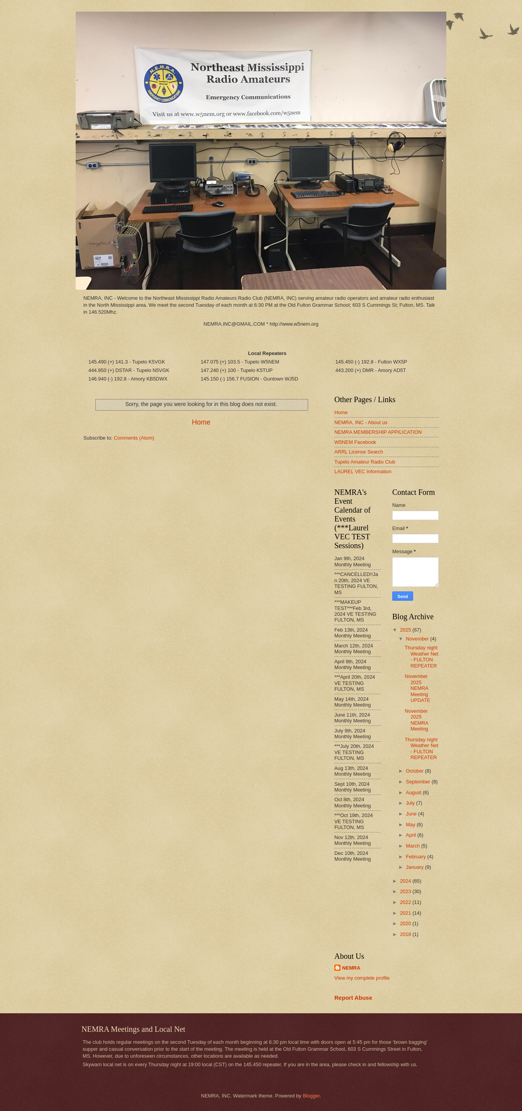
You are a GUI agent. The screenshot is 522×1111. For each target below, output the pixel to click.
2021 (406, 913)
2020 (406, 923)
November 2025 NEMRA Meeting (416, 720)
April (411, 835)
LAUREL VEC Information (363, 471)
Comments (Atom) (134, 438)
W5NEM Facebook (355, 442)
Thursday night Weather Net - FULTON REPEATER (421, 656)
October (415, 771)
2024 (406, 881)
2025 (406, 630)
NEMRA (351, 968)
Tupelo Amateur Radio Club (364, 462)
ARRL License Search (358, 452)
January (415, 867)
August (414, 792)
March (413, 846)
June (412, 814)
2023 (406, 891)
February (416, 857)
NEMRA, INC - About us (360, 422)
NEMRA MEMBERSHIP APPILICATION (378, 432)
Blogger (311, 1096)
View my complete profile (362, 978)
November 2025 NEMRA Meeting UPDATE (417, 688)
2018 (406, 934)
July (411, 803)
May (411, 824)
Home (201, 422)
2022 (406, 902)
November (418, 639)
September (419, 782)
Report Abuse (353, 997)
